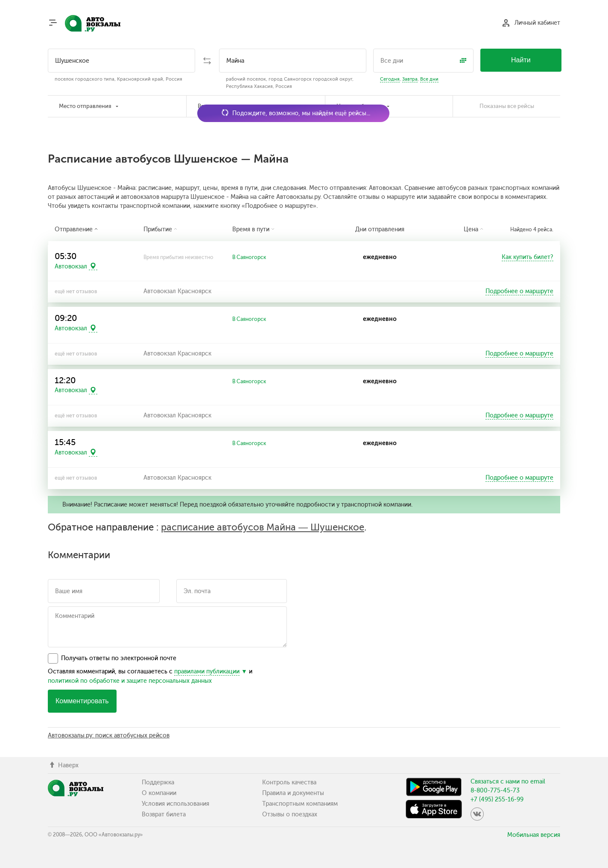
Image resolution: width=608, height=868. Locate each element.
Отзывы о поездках (289, 814)
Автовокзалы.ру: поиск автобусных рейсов (109, 735)
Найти (521, 60)
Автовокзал (71, 266)
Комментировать (82, 701)
